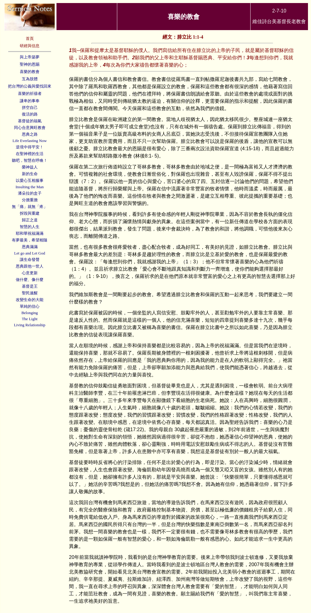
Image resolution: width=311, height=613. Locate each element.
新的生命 (30, 173)
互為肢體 (30, 79)
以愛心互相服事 (29, 180)
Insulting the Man (29, 187)
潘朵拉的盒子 (30, 193)
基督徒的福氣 (30, 121)
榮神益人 (30, 167)
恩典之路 (30, 134)
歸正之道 (30, 220)
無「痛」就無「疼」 (29, 206)
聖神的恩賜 (29, 64)
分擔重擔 (30, 200)
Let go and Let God (29, 253)
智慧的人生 (29, 226)
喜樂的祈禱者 (30, 93)
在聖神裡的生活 (29, 153)
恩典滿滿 (30, 246)
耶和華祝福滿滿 (29, 233)
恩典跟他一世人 (29, 266)
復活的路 (30, 114)
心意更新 (30, 273)
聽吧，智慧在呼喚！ (29, 160)
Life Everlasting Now (29, 140)
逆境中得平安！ (29, 147)
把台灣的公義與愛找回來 (29, 86)
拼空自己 (30, 107)
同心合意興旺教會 (30, 127)
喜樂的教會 (29, 71)
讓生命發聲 (29, 259)
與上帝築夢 (29, 57)
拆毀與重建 (29, 213)
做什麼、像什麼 (29, 279)
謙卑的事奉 (29, 101)
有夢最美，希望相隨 (29, 240)
